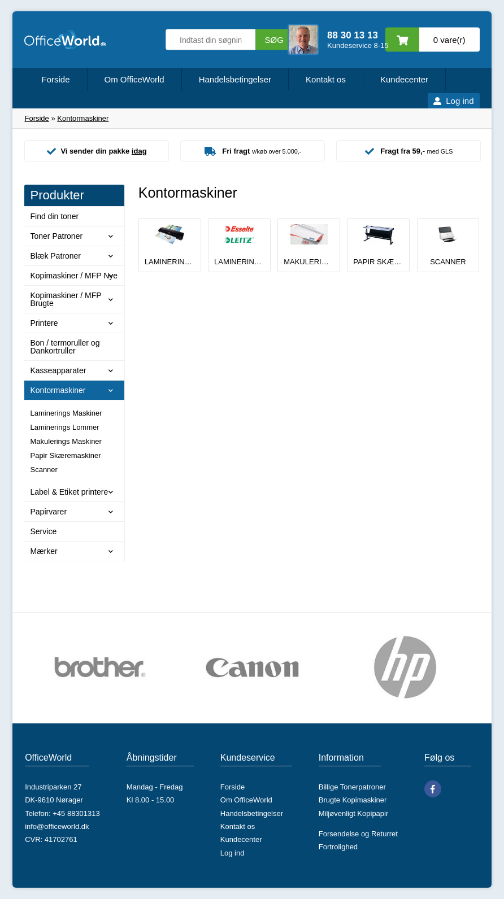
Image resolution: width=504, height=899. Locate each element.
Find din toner (54, 216)
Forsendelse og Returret (358, 834)
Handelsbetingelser (235, 79)
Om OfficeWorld (134, 79)
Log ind (459, 101)
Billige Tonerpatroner (352, 787)
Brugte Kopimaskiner (353, 800)
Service (43, 531)
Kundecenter (404, 79)
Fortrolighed (338, 847)
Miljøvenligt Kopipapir (354, 813)
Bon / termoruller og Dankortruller (64, 346)
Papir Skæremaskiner (65, 455)
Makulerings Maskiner (65, 441)
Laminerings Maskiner (66, 413)
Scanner (43, 469)
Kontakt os (326, 79)
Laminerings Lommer (64, 427)
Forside (55, 79)
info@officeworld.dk (57, 826)
